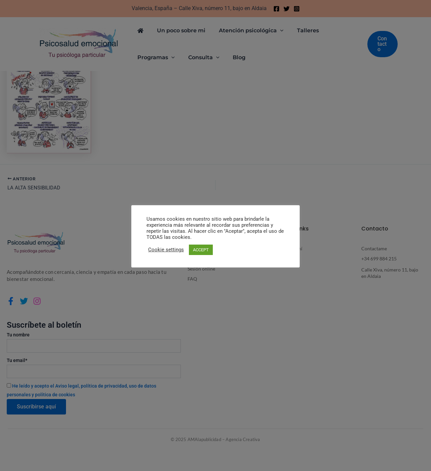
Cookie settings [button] (166, 250)
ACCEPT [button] (201, 249)
